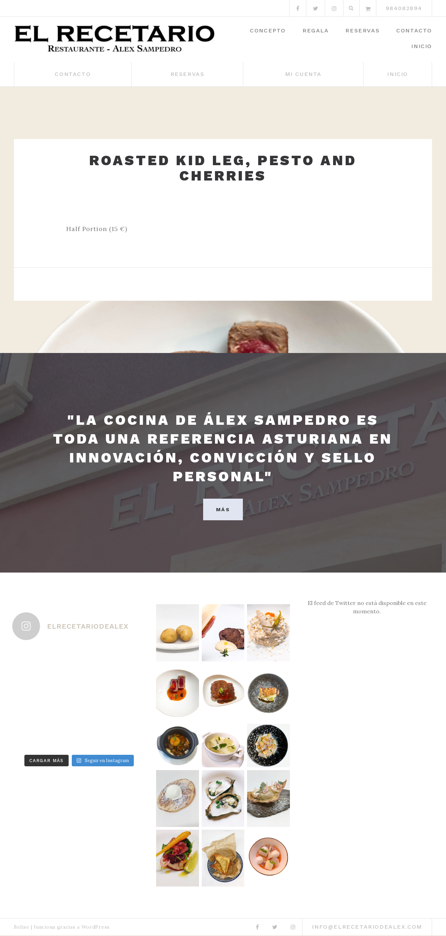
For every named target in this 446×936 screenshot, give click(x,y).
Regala (315, 30)
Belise (21, 928)
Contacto (414, 30)
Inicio (421, 46)
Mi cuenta (303, 74)
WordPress (96, 928)
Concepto (268, 30)
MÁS (223, 509)
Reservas (362, 30)
